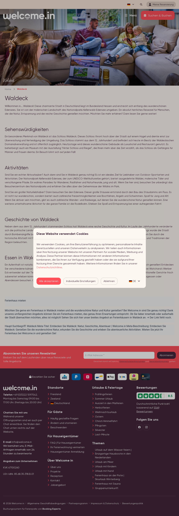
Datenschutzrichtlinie (49, 267)
